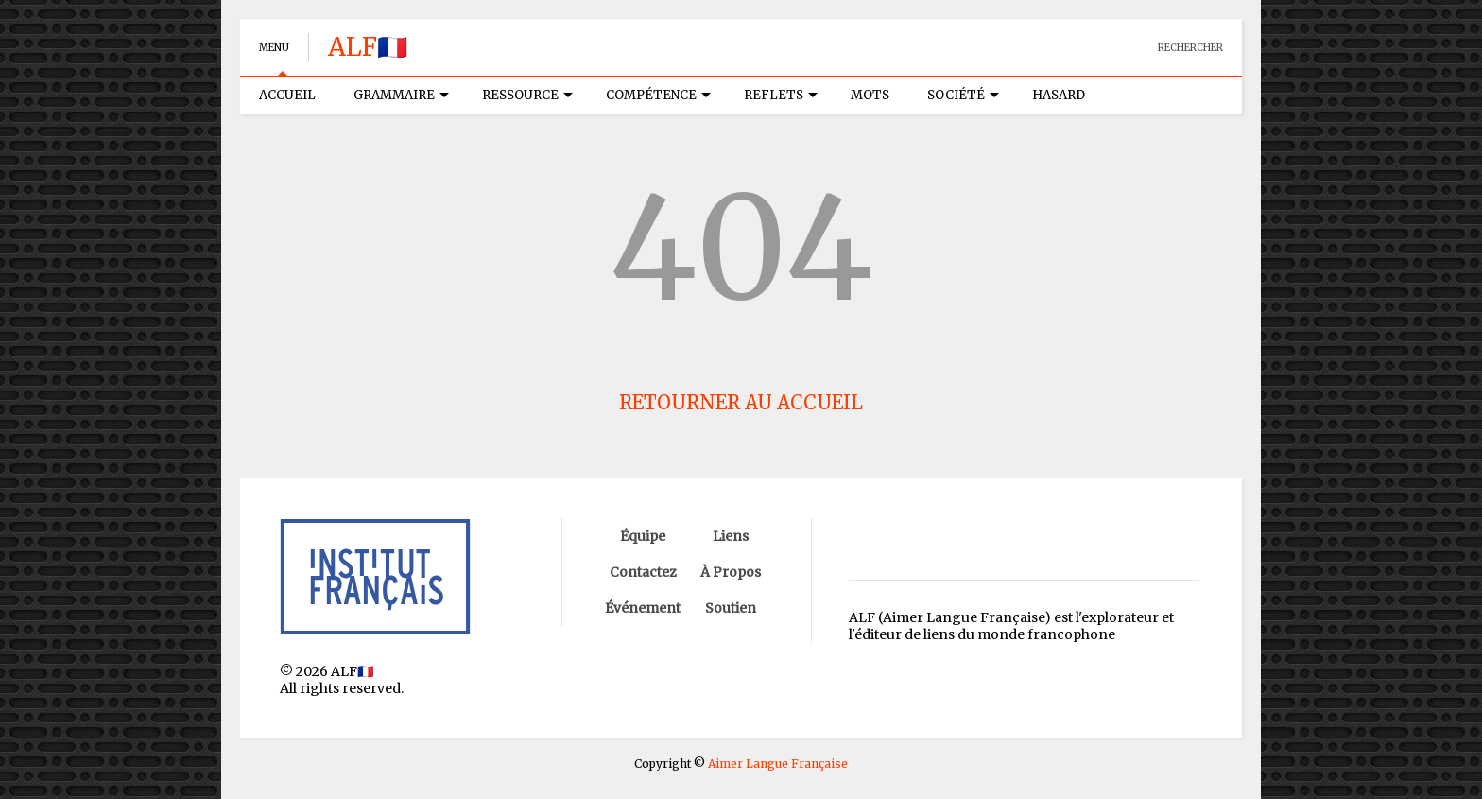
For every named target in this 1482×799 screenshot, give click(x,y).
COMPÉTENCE (658, 95)
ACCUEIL (287, 95)
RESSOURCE (527, 95)
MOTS (870, 95)
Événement (643, 608)
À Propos (730, 572)
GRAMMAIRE (401, 95)
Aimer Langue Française (778, 763)
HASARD (1058, 95)
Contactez (643, 572)
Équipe (642, 536)
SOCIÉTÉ (963, 95)
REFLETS (781, 95)
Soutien (730, 608)
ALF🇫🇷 (367, 46)
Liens (731, 536)
